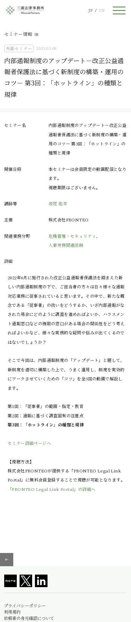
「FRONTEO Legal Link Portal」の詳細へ (51, 489)
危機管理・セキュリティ (72, 236)
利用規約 (12, 612)
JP (90, 10)
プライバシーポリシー (25, 606)
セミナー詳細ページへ (29, 443)
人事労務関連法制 (66, 245)
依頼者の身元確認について (29, 618)
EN (101, 10)
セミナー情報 (18, 34)
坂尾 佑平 (58, 203)
